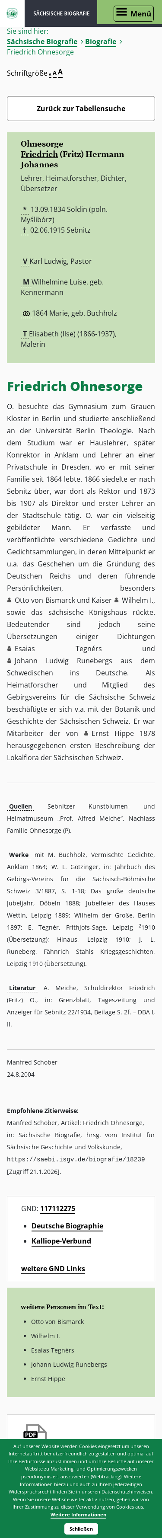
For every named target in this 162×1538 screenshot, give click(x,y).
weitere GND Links (53, 1268)
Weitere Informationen (78, 1514)
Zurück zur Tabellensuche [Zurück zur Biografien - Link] (81, 108)
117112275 (57, 1208)
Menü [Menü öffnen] (140, 14)
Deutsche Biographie (67, 1225)
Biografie (100, 41)
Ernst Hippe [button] (113, 733)
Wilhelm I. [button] (137, 600)
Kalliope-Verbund (61, 1240)
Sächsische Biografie (42, 41)
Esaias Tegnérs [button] (58, 648)
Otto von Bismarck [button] (45, 600)
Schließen (81, 1528)
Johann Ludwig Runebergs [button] (63, 660)
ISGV (12, 13)
